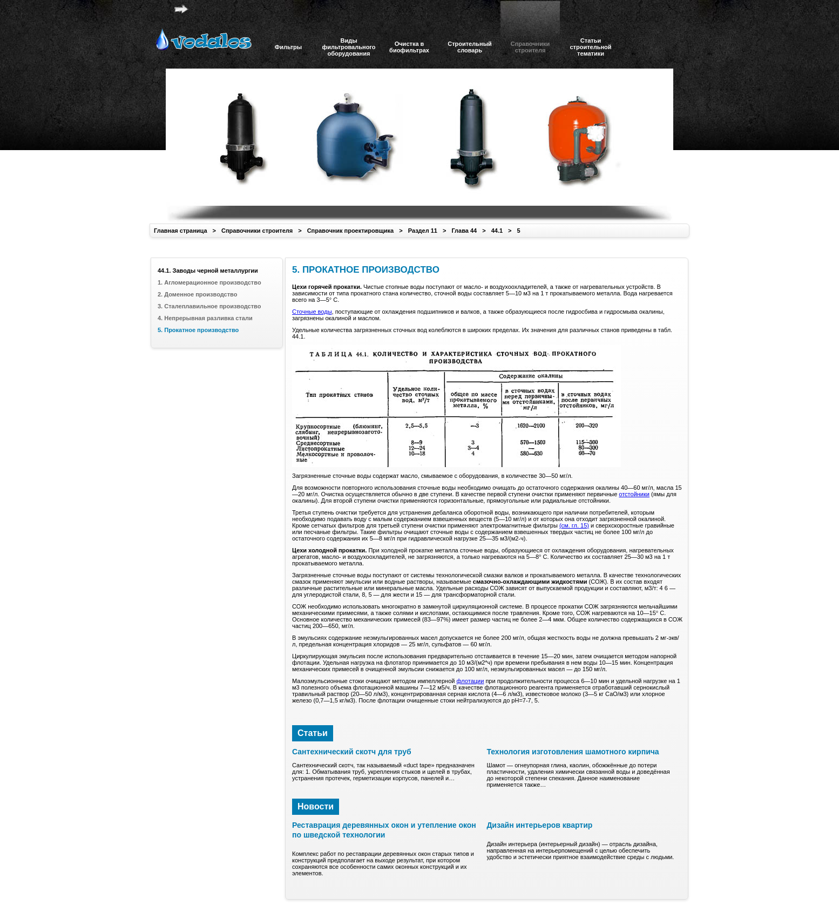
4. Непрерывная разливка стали (205, 318)
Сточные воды (312, 311)
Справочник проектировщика (350, 230)
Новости (315, 806)
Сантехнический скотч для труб (351, 751)
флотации (470, 681)
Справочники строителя (257, 230)
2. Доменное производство (197, 294)
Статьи (312, 733)
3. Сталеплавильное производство (209, 306)
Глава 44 (464, 230)
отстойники (634, 494)
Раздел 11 (422, 230)
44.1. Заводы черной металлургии (208, 270)
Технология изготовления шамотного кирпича (572, 751)
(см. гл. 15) (574, 525)
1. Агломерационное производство (209, 282)
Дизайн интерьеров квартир (539, 825)
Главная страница (180, 230)
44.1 (497, 230)
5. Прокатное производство (198, 330)
